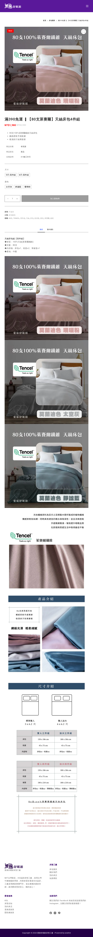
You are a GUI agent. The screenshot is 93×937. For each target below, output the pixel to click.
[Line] (59, 913)
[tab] (41, 229)
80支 (10, 218)
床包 (32, 218)
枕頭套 (37, 218)
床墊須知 (8, 903)
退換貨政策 (9, 909)
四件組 (22, 218)
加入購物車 (55, 199)
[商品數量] (12, 198)
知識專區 (53, 878)
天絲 (27, 218)
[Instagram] (55, 913)
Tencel (16, 218)
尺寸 (7, 170)
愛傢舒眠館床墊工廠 (45, 933)
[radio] (11, 175)
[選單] (87, 6)
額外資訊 (50, 229)
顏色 (7, 182)
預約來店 (53, 875)
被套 (52, 218)
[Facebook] (51, 913)
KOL (6, 900)
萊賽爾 (47, 218)
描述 (41, 229)
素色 (42, 218)
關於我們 (53, 872)
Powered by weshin (63, 933)
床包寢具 (12, 215)
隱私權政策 (9, 912)
